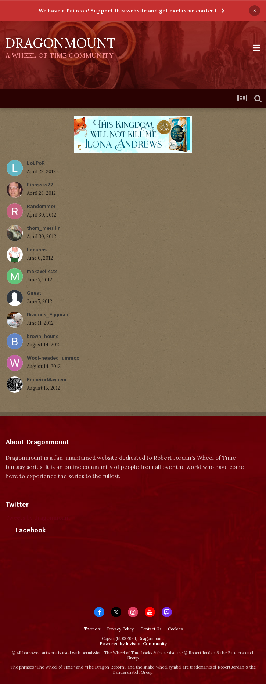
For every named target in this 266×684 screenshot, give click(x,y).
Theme (92, 629)
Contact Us (150, 629)
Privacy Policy (120, 629)
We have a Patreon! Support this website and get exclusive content (127, 10)
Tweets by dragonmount (38, 517)
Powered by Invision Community (133, 643)
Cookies (175, 629)
